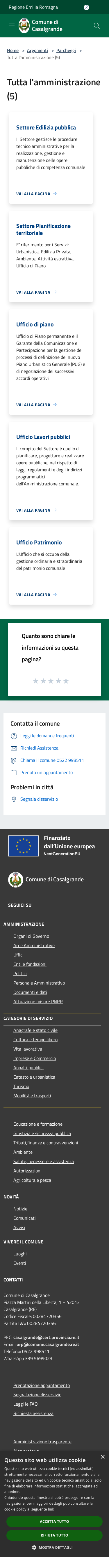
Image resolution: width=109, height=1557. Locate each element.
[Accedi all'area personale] (86, 7)
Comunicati (24, 1218)
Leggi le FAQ (25, 1403)
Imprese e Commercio (34, 1058)
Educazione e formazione (37, 1123)
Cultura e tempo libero (35, 1039)
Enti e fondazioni (30, 964)
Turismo (21, 1086)
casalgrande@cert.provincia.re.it (46, 1337)
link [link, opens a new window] (51, 1509)
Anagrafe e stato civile (35, 1030)
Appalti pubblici (28, 1067)
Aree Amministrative (34, 945)
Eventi (19, 1263)
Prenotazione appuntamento (41, 1385)
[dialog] (54, 1504)
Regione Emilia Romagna (33, 7)
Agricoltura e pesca (32, 1180)
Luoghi (20, 1253)
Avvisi (19, 1227)
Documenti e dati (30, 992)
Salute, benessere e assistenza (43, 1161)
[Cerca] (96, 25)
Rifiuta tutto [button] (54, 1535)
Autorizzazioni (27, 1170)
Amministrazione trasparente (42, 1441)
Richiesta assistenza (33, 1413)
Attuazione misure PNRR (38, 1001)
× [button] (102, 1457)
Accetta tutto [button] (54, 1521)
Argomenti (37, 50)
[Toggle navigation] (11, 25)
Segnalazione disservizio (37, 1394)
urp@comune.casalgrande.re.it (48, 1344)
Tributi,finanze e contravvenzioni (45, 1142)
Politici (20, 973)
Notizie (20, 1208)
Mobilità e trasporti (32, 1095)
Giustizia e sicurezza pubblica (42, 1133)
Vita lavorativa (27, 1048)
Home (13, 50)
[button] (54, 1547)
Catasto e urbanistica (34, 1076)
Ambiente (23, 1151)
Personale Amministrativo (39, 982)
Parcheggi (66, 50)
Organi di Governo (31, 936)
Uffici (18, 954)
